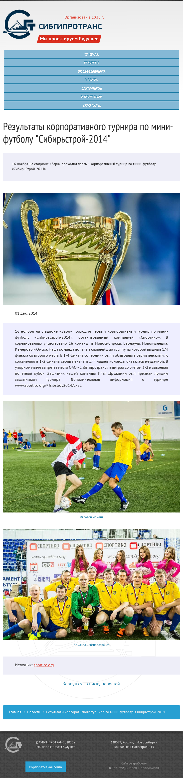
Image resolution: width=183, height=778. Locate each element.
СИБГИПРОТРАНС (51, 742)
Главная (15, 713)
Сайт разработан (134, 763)
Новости (33, 713)
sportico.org (44, 665)
